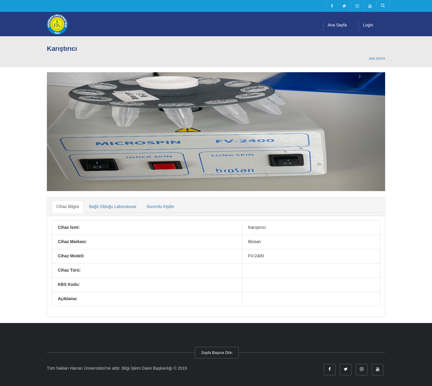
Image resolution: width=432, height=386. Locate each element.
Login (368, 25)
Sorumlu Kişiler (160, 206)
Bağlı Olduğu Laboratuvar (112, 206)
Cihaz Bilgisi (67, 206)
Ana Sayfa (337, 25)
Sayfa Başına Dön (216, 352)
